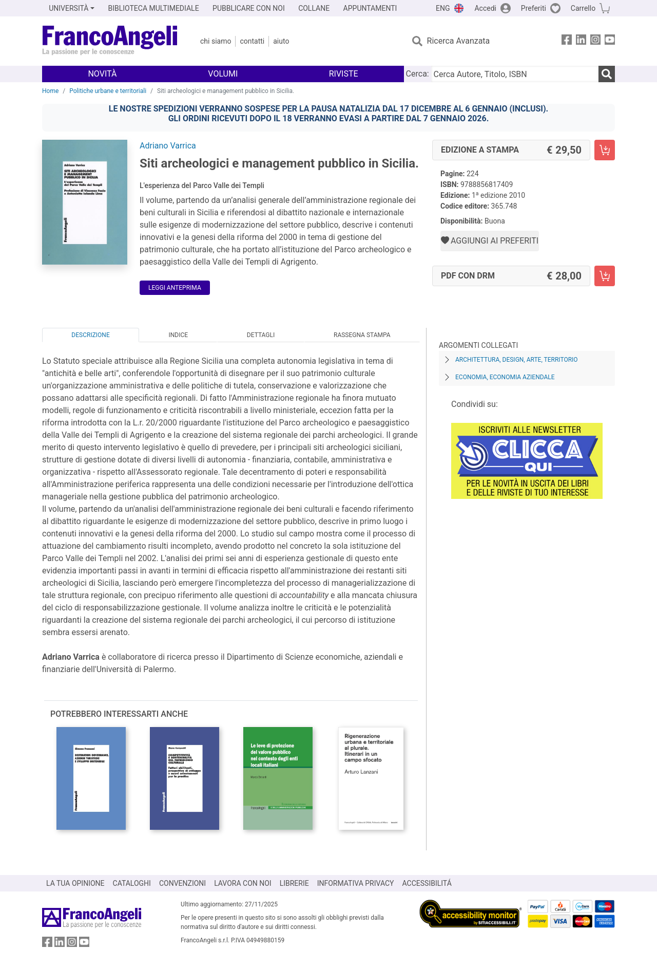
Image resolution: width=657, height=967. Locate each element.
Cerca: (417, 74)
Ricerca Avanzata (458, 41)
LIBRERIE (294, 883)
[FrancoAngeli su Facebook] (567, 41)
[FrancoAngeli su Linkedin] (581, 41)
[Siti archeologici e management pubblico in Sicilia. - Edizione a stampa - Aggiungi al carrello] (604, 150)
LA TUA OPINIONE (75, 883)
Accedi (485, 8)
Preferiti (533, 8)
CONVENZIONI (182, 883)
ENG (443, 8)
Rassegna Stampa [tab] (362, 335)
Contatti (252, 41)
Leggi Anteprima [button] (174, 287)
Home (50, 91)
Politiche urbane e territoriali (107, 91)
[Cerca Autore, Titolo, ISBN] (514, 74)
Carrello (583, 8)
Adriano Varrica (168, 146)
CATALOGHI (132, 883)
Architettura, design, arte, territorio (516, 359)
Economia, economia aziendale (505, 377)
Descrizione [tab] (90, 335)
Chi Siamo (215, 41)
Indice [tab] (178, 335)
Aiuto (281, 41)
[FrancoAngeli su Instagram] (595, 41)
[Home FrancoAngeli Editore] (110, 41)
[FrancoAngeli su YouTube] (610, 41)
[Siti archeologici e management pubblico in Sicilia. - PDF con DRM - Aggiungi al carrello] (604, 276)
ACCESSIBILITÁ (427, 883)
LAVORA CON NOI (243, 883)
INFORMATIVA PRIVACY (355, 883)
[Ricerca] (606, 74)
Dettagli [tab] (261, 335)
